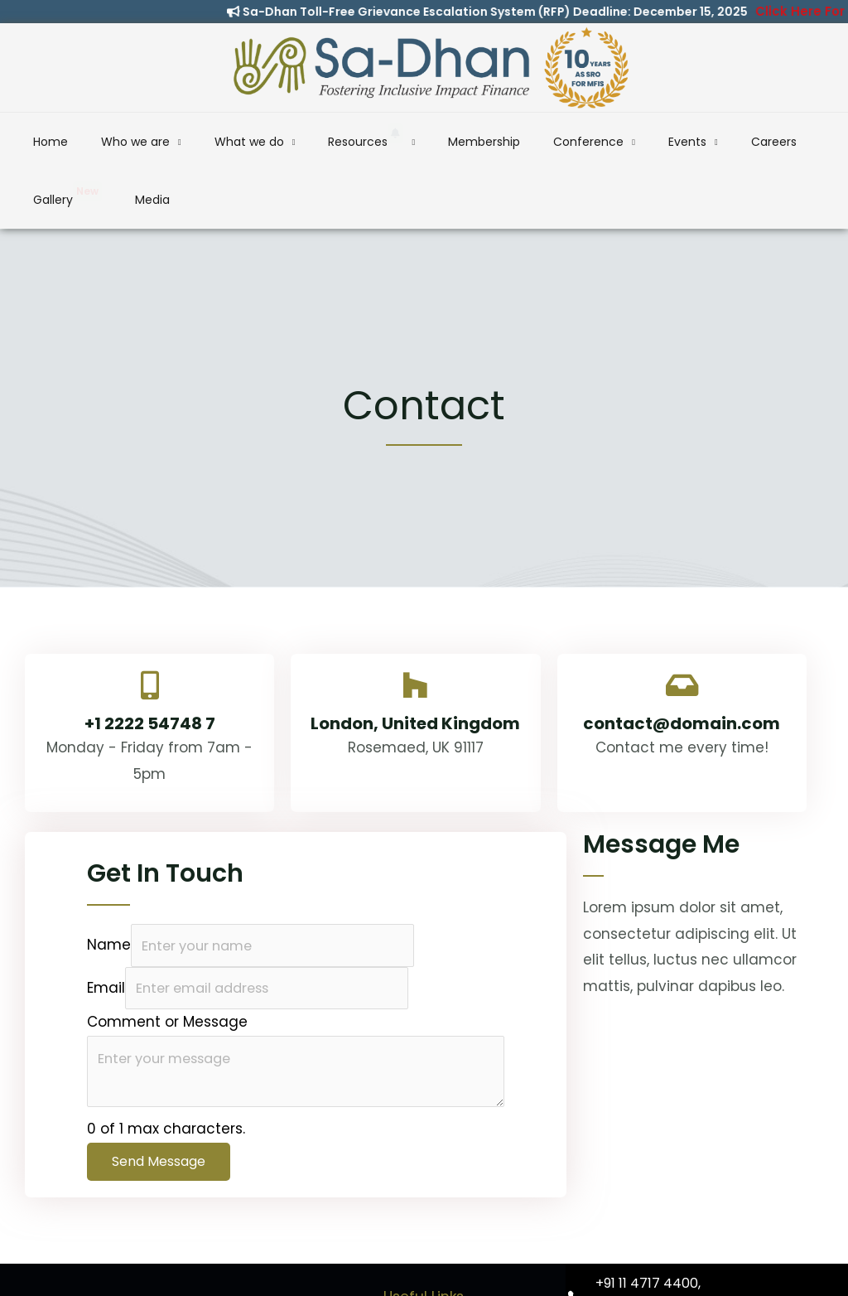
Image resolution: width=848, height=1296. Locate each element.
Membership (419, 141)
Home (72, 141)
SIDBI (423, 1273)
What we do (227, 141)
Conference (502, 141)
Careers (644, 141)
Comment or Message (167, 967)
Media (776, 141)
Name (109, 888)
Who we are (135, 141)
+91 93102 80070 (647, 1258)
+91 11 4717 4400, (648, 1231)
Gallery (712, 137)
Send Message (158, 1109)
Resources (322, 137)
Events (580, 141)
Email (106, 933)
